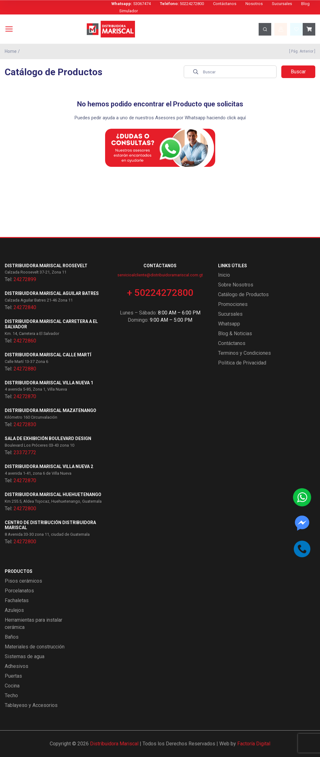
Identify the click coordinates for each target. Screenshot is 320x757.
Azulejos (14, 610)
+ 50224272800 (160, 292)
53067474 (131, 3)
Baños (12, 637)
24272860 (25, 341)
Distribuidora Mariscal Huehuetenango (53, 494)
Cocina (12, 686)
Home (11, 51)
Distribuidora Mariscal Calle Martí (48, 354)
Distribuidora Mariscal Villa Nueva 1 (49, 382)
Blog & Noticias (235, 333)
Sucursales (282, 3)
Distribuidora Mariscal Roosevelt (46, 265)
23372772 (25, 452)
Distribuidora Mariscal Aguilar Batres (52, 293)
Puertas (13, 676)
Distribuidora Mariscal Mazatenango (50, 410)
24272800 (25, 508)
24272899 (25, 279)
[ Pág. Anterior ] (301, 51)
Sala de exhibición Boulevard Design (48, 438)
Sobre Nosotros (235, 285)
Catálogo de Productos (243, 294)
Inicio (224, 275)
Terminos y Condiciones (244, 353)
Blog (305, 3)
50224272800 (182, 3)
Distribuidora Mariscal (114, 744)
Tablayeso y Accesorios (31, 705)
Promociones (233, 304)
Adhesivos (16, 666)
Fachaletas (17, 600)
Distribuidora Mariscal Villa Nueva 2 (49, 466)
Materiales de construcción (35, 647)
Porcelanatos (19, 591)
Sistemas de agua (24, 656)
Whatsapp (229, 324)
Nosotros (254, 3)
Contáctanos (224, 3)
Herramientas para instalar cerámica (33, 623)
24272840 (25, 307)
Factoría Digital (253, 744)
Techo (11, 695)
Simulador (128, 10)
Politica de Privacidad (242, 363)
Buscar (298, 72)
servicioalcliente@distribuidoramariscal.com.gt (160, 275)
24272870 (25, 396)
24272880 (25, 369)
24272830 (25, 424)
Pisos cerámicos (23, 581)
